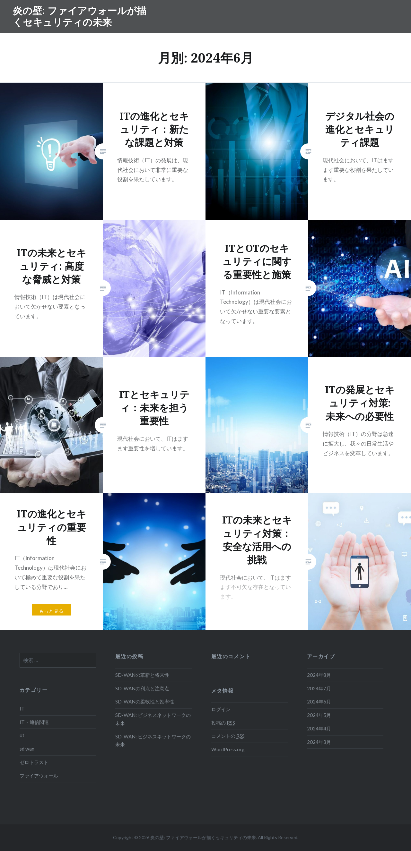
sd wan (27, 749)
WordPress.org (228, 749)
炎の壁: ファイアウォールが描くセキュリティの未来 (79, 16)
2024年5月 (319, 715)
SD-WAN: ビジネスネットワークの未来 (153, 719)
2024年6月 (319, 701)
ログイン (221, 709)
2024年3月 (319, 742)
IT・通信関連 (34, 722)
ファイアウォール (39, 776)
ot (22, 735)
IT (22, 708)
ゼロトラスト (34, 762)
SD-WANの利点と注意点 (142, 688)
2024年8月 (319, 675)
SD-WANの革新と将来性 (142, 675)
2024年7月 (319, 688)
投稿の (223, 723)
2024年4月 (319, 728)
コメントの (228, 736)
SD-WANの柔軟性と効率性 (144, 701)
